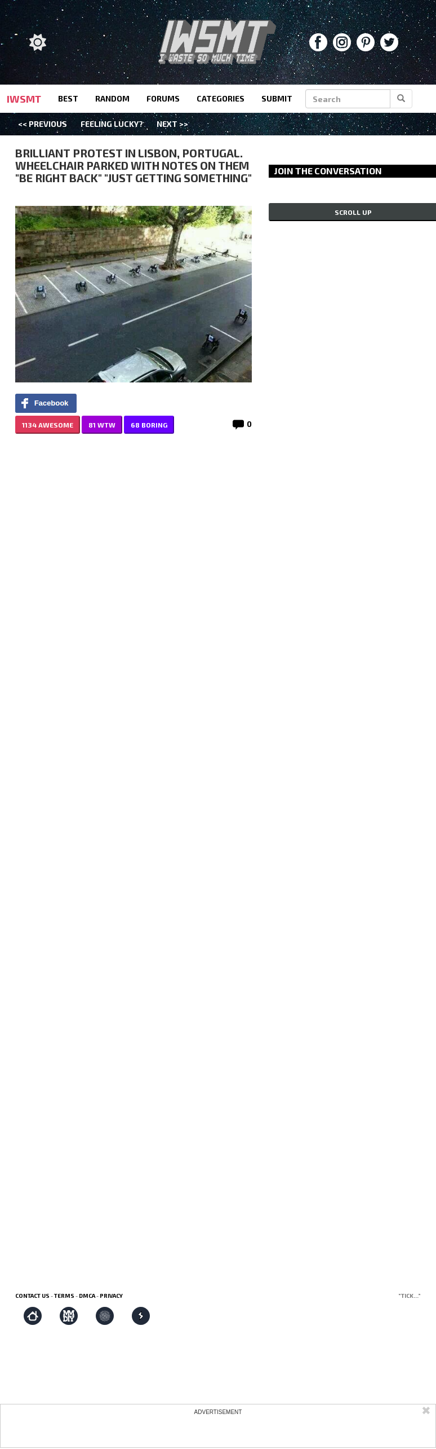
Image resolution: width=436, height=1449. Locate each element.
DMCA (87, 1295)
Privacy (111, 1295)
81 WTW (101, 425)
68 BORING (149, 425)
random (112, 98)
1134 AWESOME (47, 425)
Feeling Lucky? (112, 124)
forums (163, 98)
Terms (64, 1295)
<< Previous (42, 124)
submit (276, 98)
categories (220, 98)
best (68, 98)
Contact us (32, 1295)
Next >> (172, 124)
